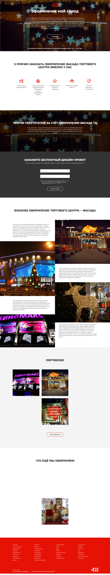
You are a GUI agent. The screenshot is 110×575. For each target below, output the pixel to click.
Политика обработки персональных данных (43, 572)
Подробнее (55, 36)
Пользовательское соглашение (21, 572)
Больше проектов (55, 435)
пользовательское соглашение (53, 181)
